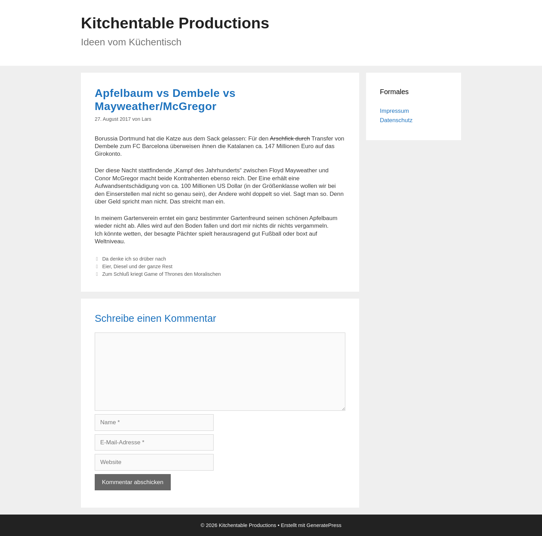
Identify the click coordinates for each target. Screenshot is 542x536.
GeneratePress (324, 525)
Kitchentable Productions (175, 23)
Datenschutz (396, 120)
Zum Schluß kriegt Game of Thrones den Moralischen (161, 274)
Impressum (394, 111)
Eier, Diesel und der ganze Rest (137, 266)
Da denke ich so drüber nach (134, 259)
